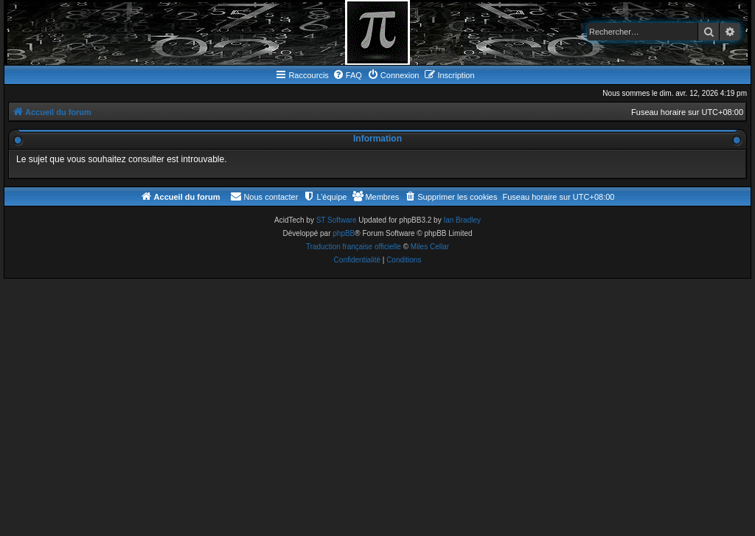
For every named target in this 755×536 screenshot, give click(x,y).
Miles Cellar (430, 247)
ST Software (336, 220)
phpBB (344, 233)
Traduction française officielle (353, 247)
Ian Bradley (462, 220)
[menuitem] (347, 75)
